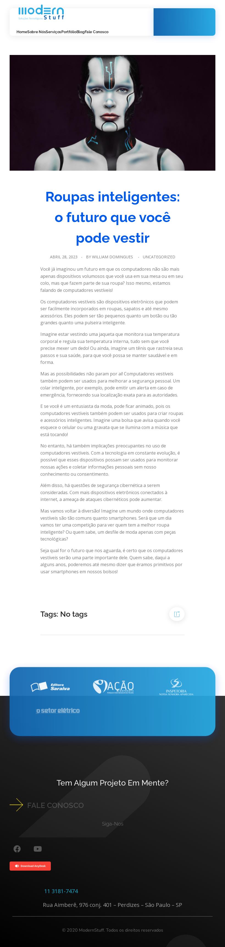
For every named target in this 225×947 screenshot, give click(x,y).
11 (191, 25)
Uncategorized (159, 256)
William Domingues (112, 256)
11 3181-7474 (61, 891)
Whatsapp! (183, 18)
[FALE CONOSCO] (16, 805)
